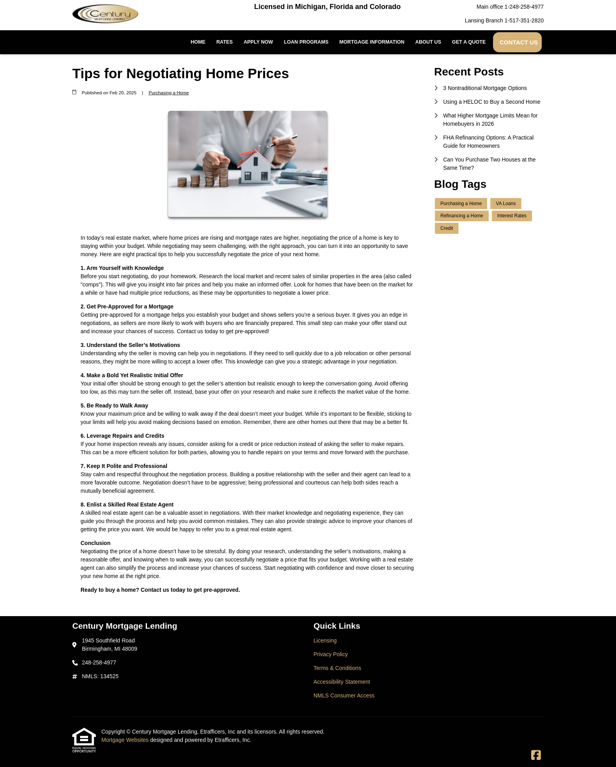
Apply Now (258, 42)
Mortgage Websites (125, 740)
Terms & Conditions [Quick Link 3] (337, 668)
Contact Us (519, 42)
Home (198, 42)
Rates (224, 42)
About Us (428, 42)
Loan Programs (306, 42)
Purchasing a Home (168, 92)
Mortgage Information (372, 42)
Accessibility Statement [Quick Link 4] (342, 682)
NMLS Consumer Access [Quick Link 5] (344, 695)
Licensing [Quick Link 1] (325, 640)
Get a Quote (469, 42)
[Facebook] (536, 755)
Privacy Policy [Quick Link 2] (331, 654)
